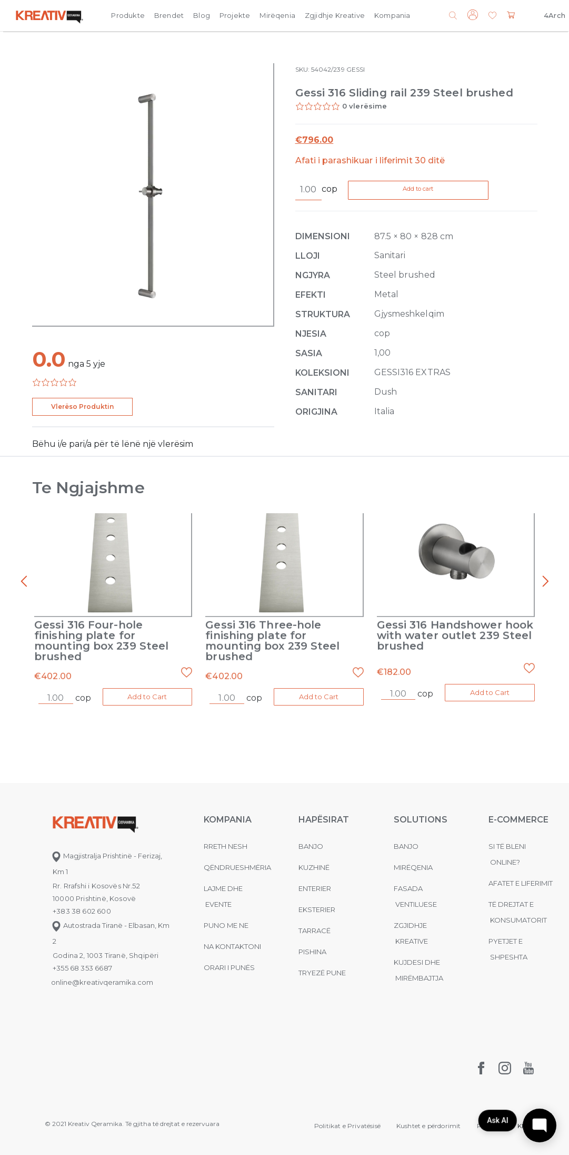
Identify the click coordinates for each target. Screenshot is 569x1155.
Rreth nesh (225, 845)
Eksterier (316, 908)
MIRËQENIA (413, 866)
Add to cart (439, 190)
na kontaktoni (232, 945)
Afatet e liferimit (520, 882)
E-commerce (518, 819)
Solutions (420, 819)
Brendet (169, 15)
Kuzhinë (314, 866)
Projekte (234, 15)
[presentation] (23, 582)
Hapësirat (323, 819)
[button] (492, 16)
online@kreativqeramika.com (102, 981)
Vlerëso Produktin (82, 406)
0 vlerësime (364, 106)
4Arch (554, 15)
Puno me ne (226, 924)
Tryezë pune (322, 971)
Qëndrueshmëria (237, 866)
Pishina (312, 950)
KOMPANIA (228, 819)
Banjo (310, 845)
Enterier (314, 887)
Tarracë (314, 929)
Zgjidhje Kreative (335, 15)
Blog (201, 15)
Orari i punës (229, 966)
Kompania (392, 15)
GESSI (355, 69)
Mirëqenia (277, 15)
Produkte (127, 15)
